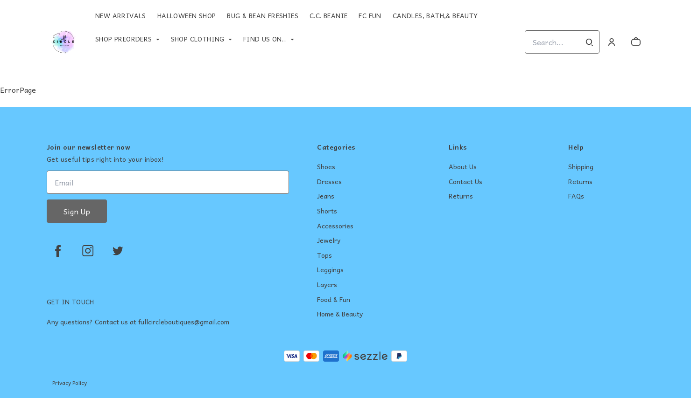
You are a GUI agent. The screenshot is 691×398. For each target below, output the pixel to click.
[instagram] (88, 251)
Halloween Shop (186, 15)
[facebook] (58, 251)
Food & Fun (333, 299)
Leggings (330, 269)
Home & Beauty (340, 314)
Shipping (580, 167)
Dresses (329, 181)
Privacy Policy (69, 382)
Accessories (335, 226)
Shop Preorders (123, 38)
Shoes (326, 167)
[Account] (611, 42)
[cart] (636, 42)
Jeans (325, 196)
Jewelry (328, 240)
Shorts (327, 211)
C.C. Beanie (328, 15)
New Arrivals (120, 15)
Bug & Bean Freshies (262, 15)
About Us (463, 167)
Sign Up (76, 211)
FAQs (576, 196)
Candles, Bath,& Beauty (435, 15)
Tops (324, 255)
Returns (461, 196)
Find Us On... (265, 38)
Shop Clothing (198, 38)
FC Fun (370, 15)
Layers (327, 284)
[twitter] (117, 251)
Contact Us (465, 181)
